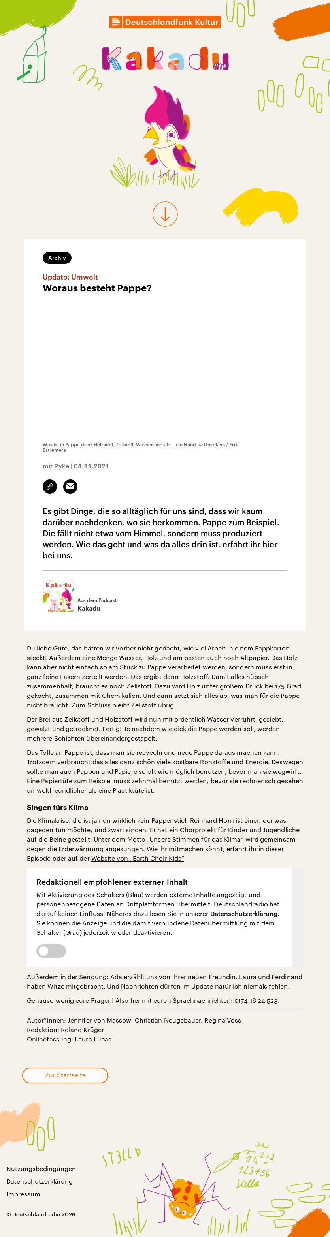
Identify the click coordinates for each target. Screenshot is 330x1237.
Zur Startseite (65, 1075)
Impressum (23, 1194)
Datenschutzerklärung (244, 913)
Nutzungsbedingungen (41, 1168)
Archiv (57, 257)
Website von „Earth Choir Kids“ (137, 858)
